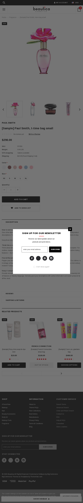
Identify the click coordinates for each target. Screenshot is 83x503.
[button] (70, 229)
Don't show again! (42, 267)
